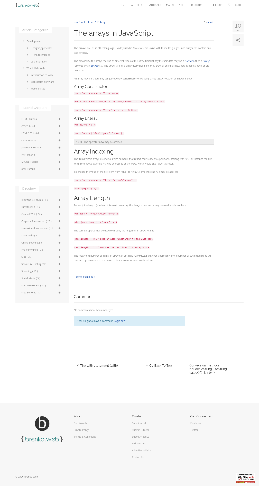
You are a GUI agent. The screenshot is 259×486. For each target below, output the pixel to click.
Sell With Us (138, 443)
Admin (210, 22)
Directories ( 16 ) (41, 207)
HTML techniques (38, 54)
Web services (35, 88)
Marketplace (175, 5)
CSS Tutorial (41, 126)
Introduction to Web (39, 75)
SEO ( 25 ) (41, 256)
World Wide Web (33, 68)
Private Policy (81, 429)
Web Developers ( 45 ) (41, 285)
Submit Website (140, 436)
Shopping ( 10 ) (41, 271)
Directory (196, 5)
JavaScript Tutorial (41, 147)
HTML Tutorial (41, 119)
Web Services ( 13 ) (41, 292)
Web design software (40, 81)
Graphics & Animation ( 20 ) (41, 221)
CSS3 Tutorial (41, 140)
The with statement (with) (97, 365)
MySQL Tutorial (41, 161)
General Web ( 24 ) (41, 214)
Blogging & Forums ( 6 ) (41, 199)
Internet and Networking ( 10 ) (41, 228)
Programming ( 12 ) (41, 249)
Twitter (194, 429)
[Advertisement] (216, 329)
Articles (137, 5)
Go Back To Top (158, 365)
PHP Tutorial (41, 154)
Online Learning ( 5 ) (41, 242)
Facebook (195, 423)
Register (236, 5)
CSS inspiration (36, 61)
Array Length (92, 197)
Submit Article (139, 423)
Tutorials (154, 5)
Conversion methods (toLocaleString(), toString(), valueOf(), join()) (209, 368)
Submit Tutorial (140, 429)
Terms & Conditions (85, 436)
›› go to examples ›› (84, 276)
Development (31, 41)
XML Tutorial (41, 168)
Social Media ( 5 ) (41, 278)
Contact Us (138, 456)
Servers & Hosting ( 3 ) (41, 264)
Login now (119, 320)
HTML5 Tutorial (41, 133)
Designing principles (39, 48)
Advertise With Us (141, 450)
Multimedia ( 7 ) (41, 235)
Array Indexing (94, 151)
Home (122, 5)
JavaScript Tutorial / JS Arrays (90, 22)
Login (217, 5)
